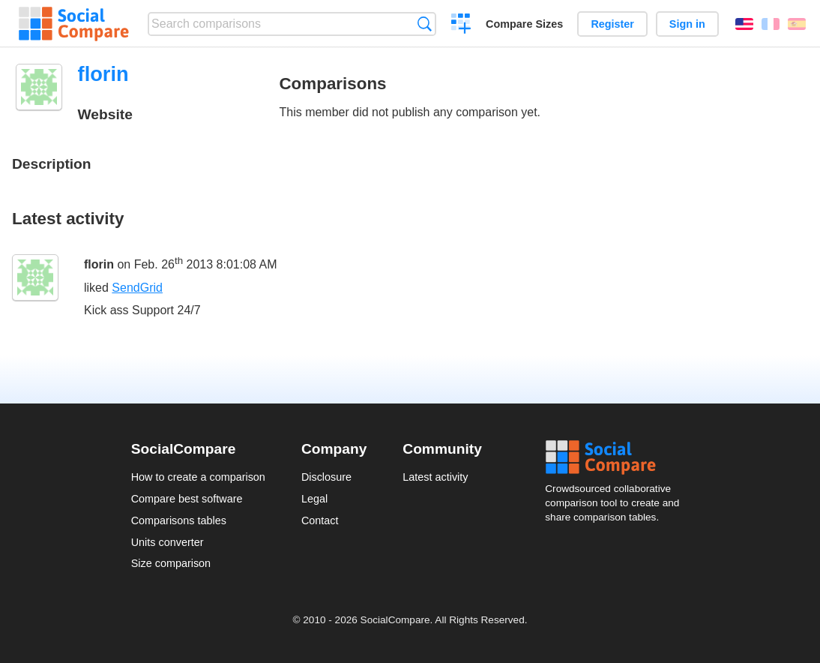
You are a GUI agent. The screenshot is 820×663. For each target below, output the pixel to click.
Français (771, 24)
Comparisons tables (178, 520)
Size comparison (171, 563)
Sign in (687, 24)
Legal (314, 499)
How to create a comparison (198, 477)
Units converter (167, 542)
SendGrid (137, 287)
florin (99, 264)
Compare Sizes (524, 24)
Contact (320, 520)
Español (797, 24)
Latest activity (435, 477)
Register (612, 24)
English (744, 24)
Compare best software (187, 499)
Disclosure (326, 477)
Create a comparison (461, 25)
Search (424, 23)
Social (617, 458)
